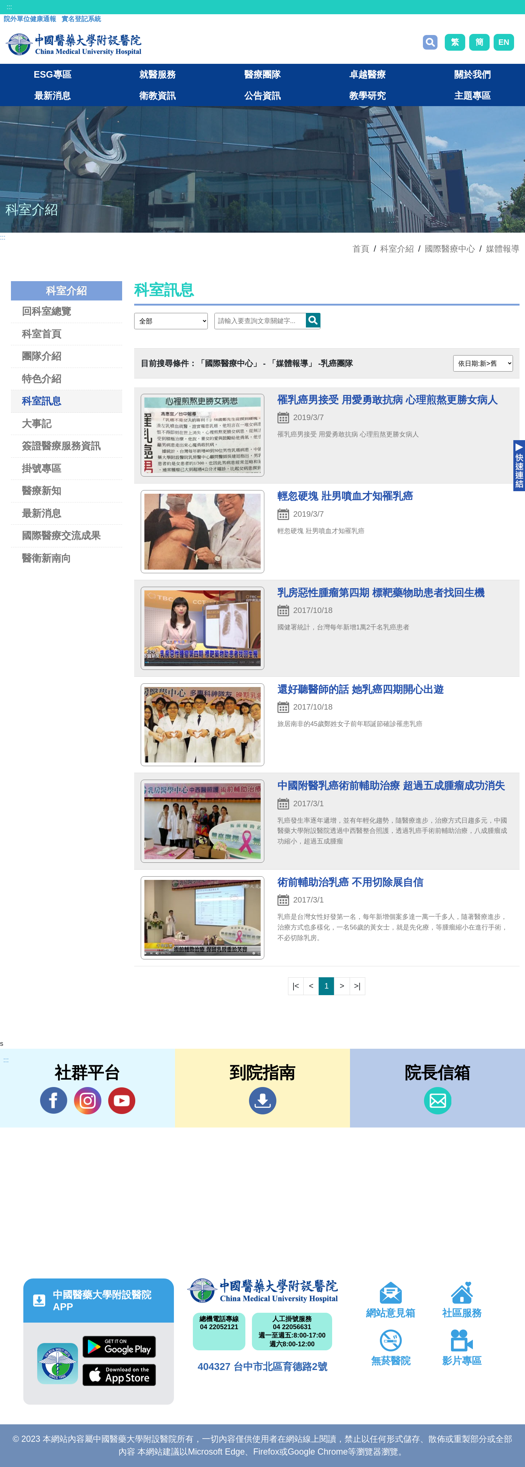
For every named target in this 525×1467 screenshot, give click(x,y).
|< (295, 985)
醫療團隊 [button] (262, 74)
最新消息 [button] (52, 95)
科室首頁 (41, 333)
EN (503, 42)
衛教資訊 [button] (157, 95)
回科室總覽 (46, 311)
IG (87, 1100)
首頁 (361, 248)
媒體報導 (503, 248)
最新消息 (41, 513)
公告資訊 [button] (262, 95)
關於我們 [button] (472, 74)
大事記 (36, 423)
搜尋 (430, 42)
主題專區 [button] (472, 95)
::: (9, 7)
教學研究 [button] (367, 95)
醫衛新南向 (46, 558)
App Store (119, 1375)
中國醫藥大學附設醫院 (262, 1290)
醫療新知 (41, 490)
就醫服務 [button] (157, 74)
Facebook (53, 1100)
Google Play (119, 1347)
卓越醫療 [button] (367, 74)
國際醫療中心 (450, 248)
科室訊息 (41, 401)
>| (357, 985)
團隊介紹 (41, 356)
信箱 (437, 1100)
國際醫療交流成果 (61, 535)
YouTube (121, 1100)
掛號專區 (41, 468)
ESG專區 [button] (52, 74)
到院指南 (262, 1100)
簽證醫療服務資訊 (61, 445)
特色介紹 (41, 378)
